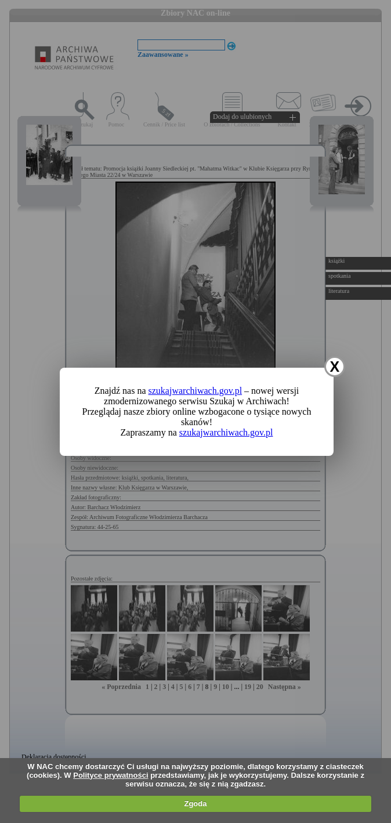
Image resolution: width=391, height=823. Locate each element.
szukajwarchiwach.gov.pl (195, 391)
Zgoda (195, 803)
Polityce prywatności (110, 775)
